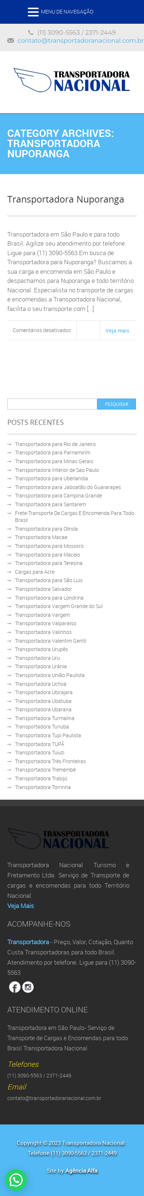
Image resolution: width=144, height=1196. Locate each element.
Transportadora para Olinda (46, 528)
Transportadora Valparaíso (45, 623)
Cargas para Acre (34, 571)
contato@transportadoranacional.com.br (81, 40)
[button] (16, 1180)
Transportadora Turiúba (42, 726)
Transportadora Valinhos (43, 631)
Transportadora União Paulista (50, 675)
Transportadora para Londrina (49, 597)
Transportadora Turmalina (45, 718)
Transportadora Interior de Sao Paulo (57, 469)
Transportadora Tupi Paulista (48, 735)
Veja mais (117, 330)
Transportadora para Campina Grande (58, 495)
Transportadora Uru (37, 657)
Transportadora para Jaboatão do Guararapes (68, 487)
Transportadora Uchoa (41, 683)
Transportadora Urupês (41, 649)
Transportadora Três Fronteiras (50, 761)
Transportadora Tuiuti (39, 752)
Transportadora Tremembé (45, 769)
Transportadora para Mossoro (49, 545)
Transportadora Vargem (42, 614)
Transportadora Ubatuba (43, 700)
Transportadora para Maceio (47, 554)
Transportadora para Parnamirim (52, 452)
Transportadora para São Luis (49, 580)
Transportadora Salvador (43, 588)
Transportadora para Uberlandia (51, 478)
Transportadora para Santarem (50, 504)
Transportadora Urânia (41, 666)
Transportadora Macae (41, 537)
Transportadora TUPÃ (39, 744)
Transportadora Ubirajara (44, 692)
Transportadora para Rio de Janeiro (55, 444)
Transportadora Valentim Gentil (50, 640)
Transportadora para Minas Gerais (54, 461)
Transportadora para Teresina (49, 562)
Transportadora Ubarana (43, 709)
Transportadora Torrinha (43, 787)
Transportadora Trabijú (41, 778)
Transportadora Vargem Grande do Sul (59, 606)
